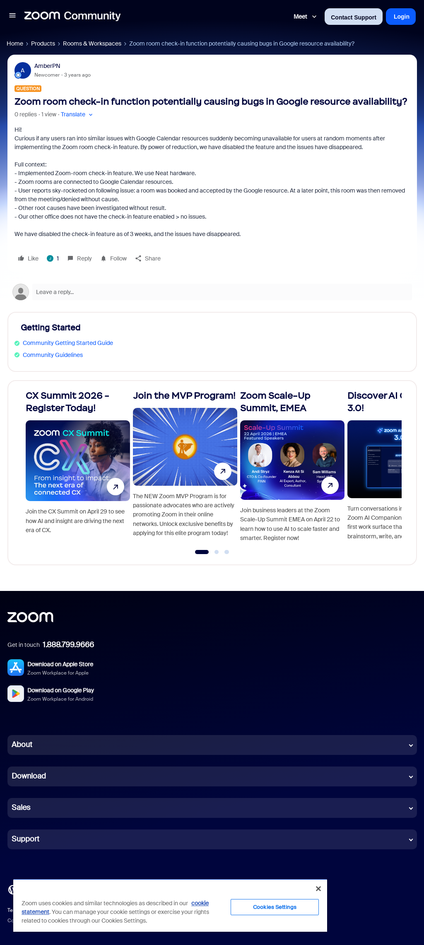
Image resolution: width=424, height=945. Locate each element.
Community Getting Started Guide (68, 343)
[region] (170, 905)
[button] (12, 16)
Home (15, 43)
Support (25, 839)
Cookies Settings (274, 907)
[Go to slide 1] (202, 552)
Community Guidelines (53, 355)
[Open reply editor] (212, 292)
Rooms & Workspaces (92, 43)
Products (43, 43)
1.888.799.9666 (68, 645)
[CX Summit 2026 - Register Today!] (78, 469)
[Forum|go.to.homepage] (72, 17)
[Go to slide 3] (227, 552)
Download (29, 776)
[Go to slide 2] (216, 552)
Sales (21, 807)
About (22, 745)
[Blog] (12, 889)
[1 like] (53, 258)
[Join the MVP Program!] (185, 469)
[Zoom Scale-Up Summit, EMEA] (292, 469)
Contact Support (353, 17)
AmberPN (47, 66)
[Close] (318, 888)
